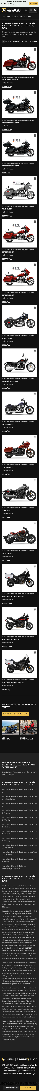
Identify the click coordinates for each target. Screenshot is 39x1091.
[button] (19, 68)
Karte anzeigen (11, 1088)
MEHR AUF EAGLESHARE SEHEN (15, 714)
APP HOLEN (33, 3)
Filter (28, 1088)
